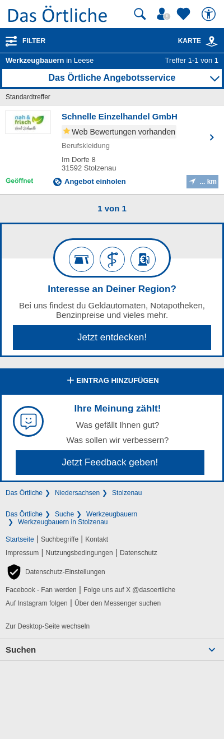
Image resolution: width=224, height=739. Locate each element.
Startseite (20, 539)
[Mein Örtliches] (165, 14)
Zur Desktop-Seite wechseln (48, 626)
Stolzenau (127, 493)
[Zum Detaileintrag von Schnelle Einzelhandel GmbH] (112, 149)
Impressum (22, 553)
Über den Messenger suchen (117, 603)
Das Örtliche (24, 493)
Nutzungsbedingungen (79, 553)
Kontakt (96, 539)
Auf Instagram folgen (37, 603)
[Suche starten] (140, 14)
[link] (211, 41)
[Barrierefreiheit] (210, 14)
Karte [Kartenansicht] (198, 41)
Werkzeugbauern (111, 514)
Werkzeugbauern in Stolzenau (63, 522)
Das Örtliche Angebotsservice (111, 77)
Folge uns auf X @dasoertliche (129, 590)
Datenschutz (138, 553)
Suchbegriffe (59, 539)
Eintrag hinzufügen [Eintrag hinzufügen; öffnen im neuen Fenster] (111, 381)
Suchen (21, 649)
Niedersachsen (77, 493)
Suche (64, 514)
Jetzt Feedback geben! (110, 462)
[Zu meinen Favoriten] (184, 14)
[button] (55, 572)
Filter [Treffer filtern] (33, 41)
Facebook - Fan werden (41, 590)
